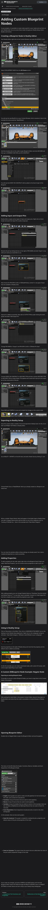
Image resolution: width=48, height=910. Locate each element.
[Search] (42, 2)
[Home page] (2, 6)
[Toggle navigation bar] (2, 2)
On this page (5, 15)
